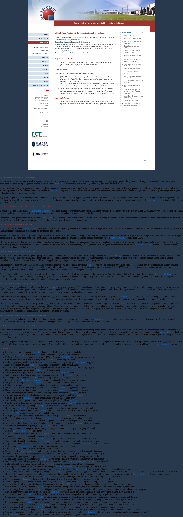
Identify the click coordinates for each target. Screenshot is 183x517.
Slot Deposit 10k (164, 344)
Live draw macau (101, 319)
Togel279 (28, 398)
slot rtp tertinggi (114, 255)
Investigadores (44, 50)
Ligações (45, 77)
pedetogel (57, 471)
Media (46, 73)
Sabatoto (38, 382)
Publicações (44, 61)
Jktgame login (45, 504)
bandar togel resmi (141, 474)
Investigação (44, 42)
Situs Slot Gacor (29, 228)
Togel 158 (49, 464)
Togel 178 (68, 428)
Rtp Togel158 (45, 433)
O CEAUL (45, 34)
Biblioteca (45, 69)
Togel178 (37, 352)
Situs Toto (54, 191)
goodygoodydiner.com (22, 431)
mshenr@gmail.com (84, 53)
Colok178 (40, 489)
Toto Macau (47, 218)
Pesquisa (45, 81)
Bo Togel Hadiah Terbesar (40, 211)
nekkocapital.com (25, 446)
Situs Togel (60, 184)
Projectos (45, 57)
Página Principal (43, 38)
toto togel (53, 287)
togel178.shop (21, 436)
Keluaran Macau (128, 296)
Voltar (85, 113)
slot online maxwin (64, 466)
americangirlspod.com (28, 421)
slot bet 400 (165, 332)
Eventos (45, 65)
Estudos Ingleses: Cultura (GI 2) (81, 37)
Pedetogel (40, 370)
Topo (144, 160)
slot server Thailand (162, 274)
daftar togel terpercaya (31, 380)
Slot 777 (91, 265)
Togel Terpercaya (154, 200)
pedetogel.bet (47, 441)
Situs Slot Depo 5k (143, 245)
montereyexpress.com (51, 418)
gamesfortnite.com (29, 451)
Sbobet (44, 509)
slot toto (123, 303)
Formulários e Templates (40, 85)
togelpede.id (81, 469)
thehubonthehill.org (44, 438)
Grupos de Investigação (41, 47)
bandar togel (19, 354)
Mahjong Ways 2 (118, 238)
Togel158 (53, 360)
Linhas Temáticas (43, 45)
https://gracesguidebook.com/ (82, 461)
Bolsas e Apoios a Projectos (40, 53)
